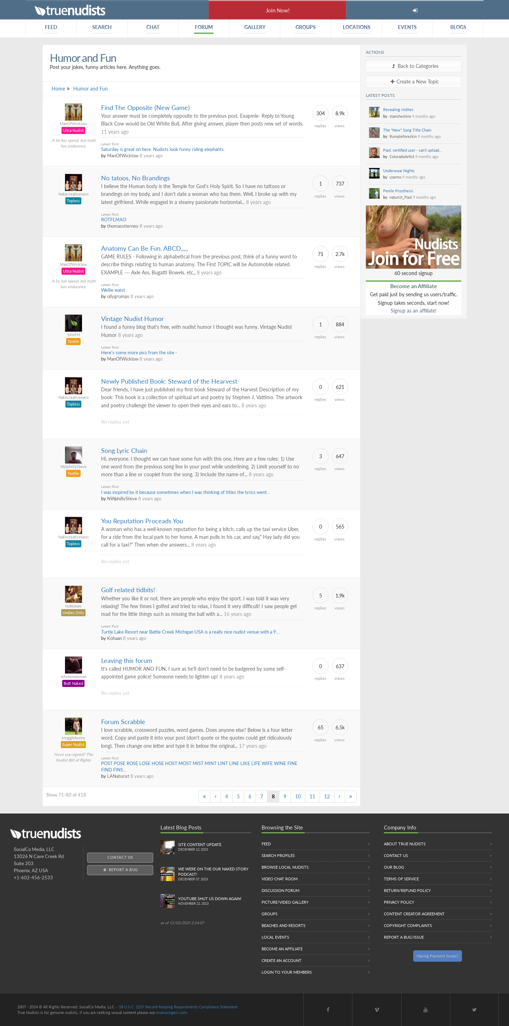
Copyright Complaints (408, 925)
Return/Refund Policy (407, 890)
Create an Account (282, 960)
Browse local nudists (285, 867)
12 (327, 796)
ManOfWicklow (73, 123)
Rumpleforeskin (403, 136)
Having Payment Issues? (437, 956)
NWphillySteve (73, 466)
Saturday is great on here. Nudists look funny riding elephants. (163, 149)
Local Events (275, 937)
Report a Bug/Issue (404, 937)
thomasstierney (123, 226)
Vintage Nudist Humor (132, 318)
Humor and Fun (90, 89)
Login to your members (287, 972)
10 (298, 796)
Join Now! (277, 10)
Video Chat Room (280, 878)
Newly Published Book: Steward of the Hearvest (169, 381)
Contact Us (120, 857)
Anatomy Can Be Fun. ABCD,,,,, (144, 248)
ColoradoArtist (402, 156)
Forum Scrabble (123, 721)
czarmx (395, 177)
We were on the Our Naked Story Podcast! (214, 874)
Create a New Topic (413, 81)
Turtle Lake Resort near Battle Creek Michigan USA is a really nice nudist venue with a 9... (190, 632)
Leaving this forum (126, 660)
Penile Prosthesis (398, 190)
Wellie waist (113, 290)
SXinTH (73, 334)
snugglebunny (74, 737)
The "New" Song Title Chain (407, 130)
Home (58, 89)
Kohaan (114, 638)
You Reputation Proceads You (142, 521)
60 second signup (413, 273)
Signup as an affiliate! (414, 311)
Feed (266, 843)
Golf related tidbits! (128, 590)
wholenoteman (73, 676)
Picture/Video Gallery (285, 902)
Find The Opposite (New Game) (145, 107)
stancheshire (400, 116)
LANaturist (118, 776)
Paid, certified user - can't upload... (412, 150)
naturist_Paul (401, 197)
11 (312, 796)
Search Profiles (278, 855)
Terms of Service (401, 878)
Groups (269, 913)
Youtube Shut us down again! (214, 901)
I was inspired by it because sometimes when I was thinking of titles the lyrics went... (185, 492)
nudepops (73, 606)
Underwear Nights (399, 170)
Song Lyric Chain (124, 450)
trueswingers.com (171, 1012)
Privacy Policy (399, 902)
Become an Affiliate (413, 286)
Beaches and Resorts (283, 925)
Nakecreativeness (73, 194)
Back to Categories (413, 66)
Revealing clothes (398, 109)
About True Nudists (405, 843)
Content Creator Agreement (414, 913)
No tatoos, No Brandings (135, 178)
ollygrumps (118, 296)
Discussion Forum (280, 890)
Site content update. (214, 847)
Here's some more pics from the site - (139, 352)
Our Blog (394, 867)
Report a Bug (120, 870)
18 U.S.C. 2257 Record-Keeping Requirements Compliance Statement (178, 1006)
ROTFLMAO (113, 219)
